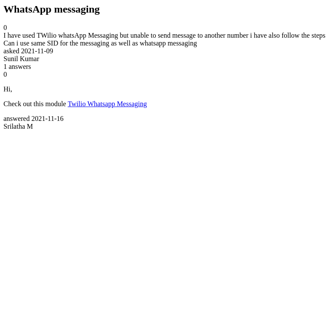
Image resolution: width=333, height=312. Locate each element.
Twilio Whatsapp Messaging (107, 103)
